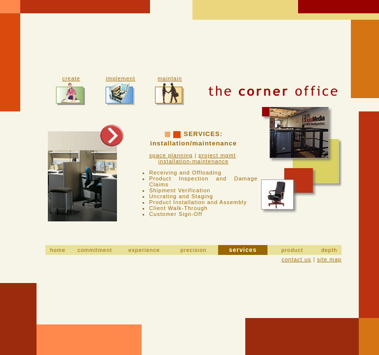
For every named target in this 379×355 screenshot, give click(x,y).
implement (120, 78)
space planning (170, 155)
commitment (94, 250)
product (292, 250)
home (58, 250)
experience (144, 250)
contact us (296, 259)
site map (329, 259)
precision (194, 250)
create (71, 78)
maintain (169, 78)
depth (329, 250)
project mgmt (217, 155)
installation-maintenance (193, 161)
